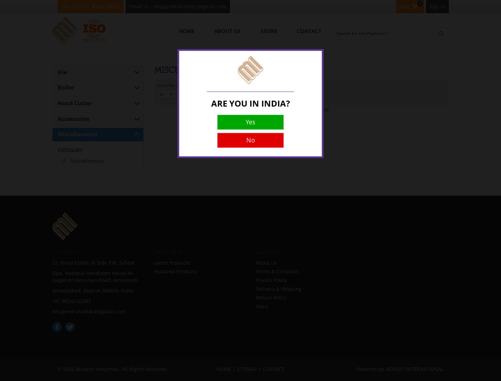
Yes (250, 113)
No (250, 131)
